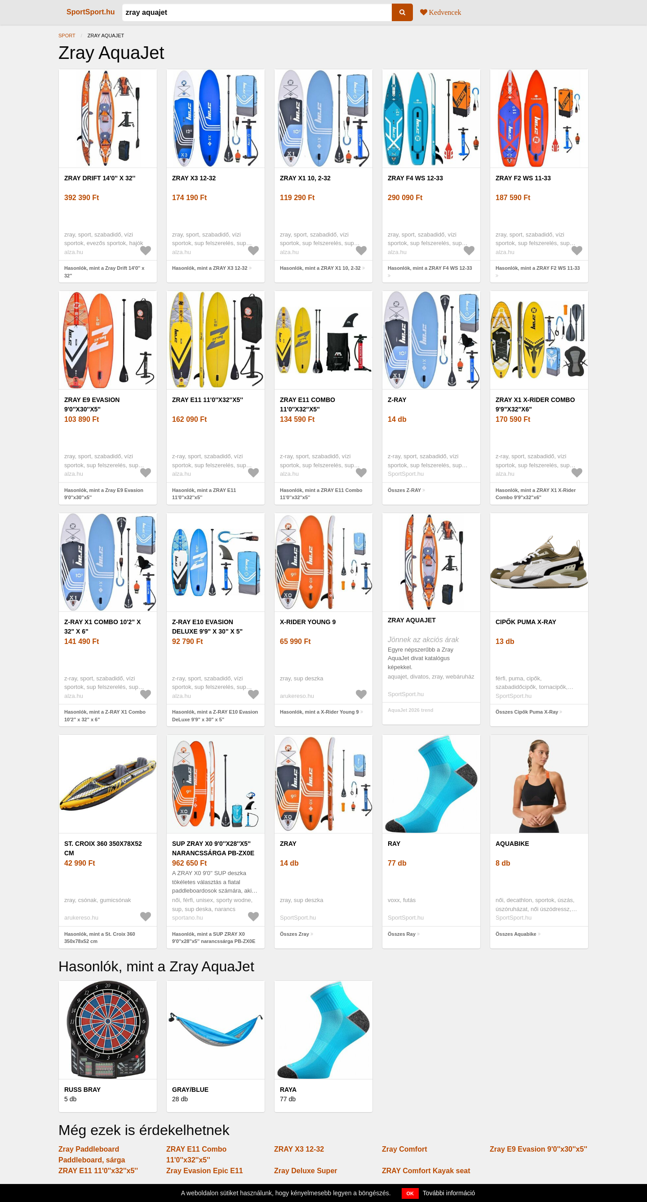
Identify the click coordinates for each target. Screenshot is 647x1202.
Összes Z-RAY (404, 490)
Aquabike (512, 843)
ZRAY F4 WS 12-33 (415, 178)
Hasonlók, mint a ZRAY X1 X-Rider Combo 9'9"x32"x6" (536, 493)
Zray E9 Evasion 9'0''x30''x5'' (92, 404)
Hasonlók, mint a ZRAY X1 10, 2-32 (320, 268)
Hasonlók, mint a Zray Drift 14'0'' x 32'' (104, 271)
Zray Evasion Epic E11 (204, 1171)
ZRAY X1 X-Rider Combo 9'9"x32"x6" (535, 404)
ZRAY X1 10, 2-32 (305, 178)
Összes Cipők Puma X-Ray (527, 712)
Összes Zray (294, 934)
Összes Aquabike (516, 934)
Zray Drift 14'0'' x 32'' (99, 178)
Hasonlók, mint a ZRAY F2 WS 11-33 (538, 268)
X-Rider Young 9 (308, 622)
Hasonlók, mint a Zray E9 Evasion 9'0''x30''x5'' (103, 493)
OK (410, 1193)
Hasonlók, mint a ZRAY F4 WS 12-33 (430, 268)
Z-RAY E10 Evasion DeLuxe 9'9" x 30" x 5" (207, 626)
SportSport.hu (90, 12)
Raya (288, 1089)
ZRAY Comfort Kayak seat (426, 1171)
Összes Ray (402, 934)
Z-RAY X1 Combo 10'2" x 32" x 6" (102, 626)
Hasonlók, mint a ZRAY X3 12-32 (210, 268)
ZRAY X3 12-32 (194, 178)
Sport (66, 35)
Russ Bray (82, 1089)
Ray (394, 843)
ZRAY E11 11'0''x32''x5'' (207, 399)
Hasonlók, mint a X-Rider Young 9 (319, 712)
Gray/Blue (190, 1089)
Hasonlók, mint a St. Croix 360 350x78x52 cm (99, 937)
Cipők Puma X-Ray (526, 622)
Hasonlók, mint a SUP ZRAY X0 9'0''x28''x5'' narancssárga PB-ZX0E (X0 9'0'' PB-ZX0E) (213, 941)
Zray (288, 843)
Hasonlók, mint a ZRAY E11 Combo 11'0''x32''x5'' (321, 493)
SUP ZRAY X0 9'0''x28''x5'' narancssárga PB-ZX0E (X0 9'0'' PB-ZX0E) (213, 853)
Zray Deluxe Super (305, 1171)
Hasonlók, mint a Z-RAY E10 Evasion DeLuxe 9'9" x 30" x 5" (215, 715)
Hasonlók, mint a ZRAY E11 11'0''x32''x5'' (204, 493)
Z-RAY (397, 399)
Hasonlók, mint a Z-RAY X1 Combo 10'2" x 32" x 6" (105, 715)
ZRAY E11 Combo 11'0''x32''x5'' (307, 404)
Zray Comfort (404, 1149)
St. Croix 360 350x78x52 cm (103, 848)
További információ (449, 1193)
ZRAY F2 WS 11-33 (523, 178)
